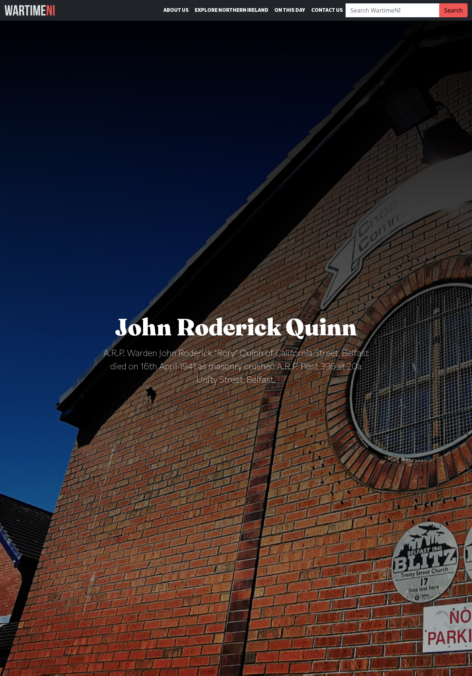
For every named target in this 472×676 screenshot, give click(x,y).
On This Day (289, 10)
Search (453, 10)
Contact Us (327, 10)
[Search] (393, 10)
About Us (176, 10)
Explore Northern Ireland (231, 10)
